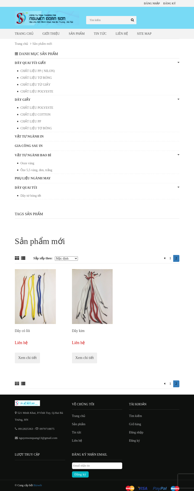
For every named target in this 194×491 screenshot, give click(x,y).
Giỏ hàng (135, 424)
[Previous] (164, 258)
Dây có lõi (22, 331)
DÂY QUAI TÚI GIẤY (97, 63)
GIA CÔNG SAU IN (29, 146)
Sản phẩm (77, 33)
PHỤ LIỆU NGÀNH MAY (33, 178)
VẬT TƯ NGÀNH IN (29, 136)
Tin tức (100, 33)
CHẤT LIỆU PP (31, 121)
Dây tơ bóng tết (31, 195)
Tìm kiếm (135, 416)
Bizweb (37, 485)
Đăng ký (169, 3)
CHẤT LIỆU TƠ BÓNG (36, 78)
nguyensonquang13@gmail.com (38, 438)
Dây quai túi (97, 187)
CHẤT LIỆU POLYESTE (37, 91)
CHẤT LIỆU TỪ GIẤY (36, 84)
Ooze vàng (27, 163)
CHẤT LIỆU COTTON (36, 114)
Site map (144, 33)
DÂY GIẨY (97, 99)
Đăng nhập (152, 3)
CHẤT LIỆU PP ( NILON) (38, 71)
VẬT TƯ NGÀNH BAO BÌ (97, 155)
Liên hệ (122, 33)
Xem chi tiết (27, 358)
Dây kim (78, 331)
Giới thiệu (51, 33)
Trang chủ (24, 33)
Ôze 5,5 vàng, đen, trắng (36, 170)
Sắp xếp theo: (43, 258)
